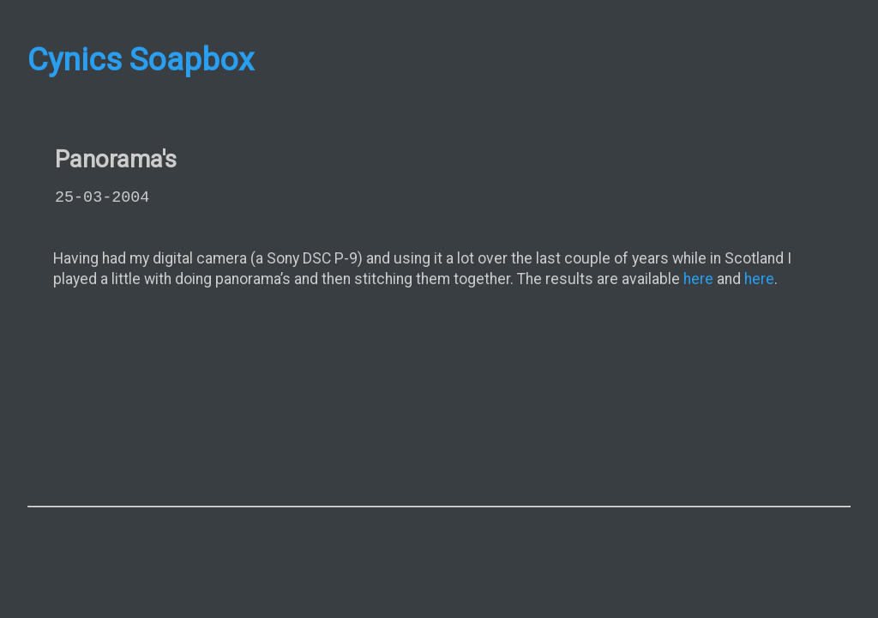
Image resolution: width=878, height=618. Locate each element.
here (698, 279)
